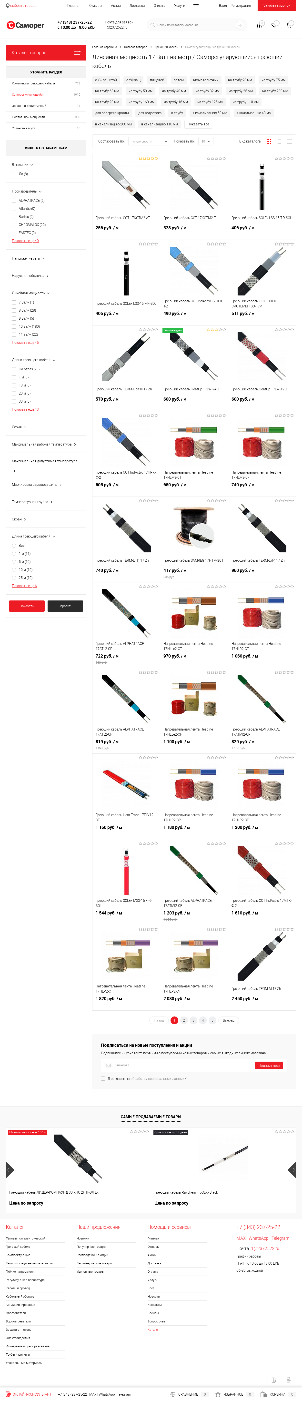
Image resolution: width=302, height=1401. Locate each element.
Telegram (281, 1238)
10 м (25, 385)
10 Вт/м (29, 326)
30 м (25, 401)
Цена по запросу (26, 1203)
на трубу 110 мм (246, 102)
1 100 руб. (194, 746)
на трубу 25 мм (241, 91)
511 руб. (262, 318)
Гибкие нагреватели (20, 1271)
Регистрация (241, 6)
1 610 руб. (262, 918)
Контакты (155, 1305)
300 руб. (165, 1203)
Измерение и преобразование (28, 1346)
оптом (179, 80)
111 (77, 106)
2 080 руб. (194, 1003)
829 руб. (262, 746)
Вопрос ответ (157, 1321)
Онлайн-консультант (28, 1394)
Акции (116, 6)
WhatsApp (259, 1238)
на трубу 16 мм (176, 102)
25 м (26, 578)
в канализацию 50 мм (209, 113)
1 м (24, 377)
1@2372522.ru (265, 1248)
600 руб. (194, 404)
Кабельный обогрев (20, 1296)
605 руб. (126, 489)
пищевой (157, 80)
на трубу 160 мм (141, 102)
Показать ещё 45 (25, 343)
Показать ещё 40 (25, 241)
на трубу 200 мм (275, 91)
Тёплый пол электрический (25, 1238)
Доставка (137, 6)
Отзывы (95, 6)
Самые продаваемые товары (151, 1116)
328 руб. (194, 232)
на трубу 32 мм (207, 91)
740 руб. (262, 489)
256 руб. (126, 232)
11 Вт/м (28, 334)
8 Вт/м (27, 310)
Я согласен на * (147, 1079)
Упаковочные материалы (24, 1363)
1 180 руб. (194, 832)
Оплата (159, 6)
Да (23, 174)
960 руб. (262, 575)
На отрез (29, 369)
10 (78, 128)
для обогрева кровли (112, 113)
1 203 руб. (194, 918)
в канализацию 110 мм (159, 124)
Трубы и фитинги (18, 1354)
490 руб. (194, 318)
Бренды (153, 1313)
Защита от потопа (18, 1329)
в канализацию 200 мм (113, 124)
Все (21, 546)
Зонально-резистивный (29, 106)
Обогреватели (16, 1313)
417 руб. (194, 575)
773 (77, 83)
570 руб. (126, 404)
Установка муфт (23, 128)
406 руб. (262, 232)
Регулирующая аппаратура (25, 1280)
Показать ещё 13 (25, 409)
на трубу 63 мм (107, 91)
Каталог (153, 1329)
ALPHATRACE (32, 201)
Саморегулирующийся (28, 94)
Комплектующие (18, 1255)
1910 (76, 94)
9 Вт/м (26, 318)
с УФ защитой (106, 80)
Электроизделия (18, 1338)
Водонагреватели (18, 1321)
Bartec (26, 217)
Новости (154, 1296)
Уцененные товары (90, 1271)
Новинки (83, 1238)
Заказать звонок (276, 5)
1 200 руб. (262, 832)
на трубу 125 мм (210, 102)
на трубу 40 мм (174, 91)
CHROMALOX (32, 225)
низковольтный (206, 80)
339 (77, 117)
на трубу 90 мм (240, 80)
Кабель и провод (18, 1288)
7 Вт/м (26, 302)
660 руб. (194, 489)
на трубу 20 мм (107, 102)
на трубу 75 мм (273, 80)
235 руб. (238, 1203)
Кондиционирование (20, 1305)
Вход (223, 6)
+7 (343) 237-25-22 (72, 1394)
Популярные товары (91, 1247)
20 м (25, 393)
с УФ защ (133, 80)
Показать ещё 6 (24, 586)
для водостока (150, 113)
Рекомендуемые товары (94, 1263)
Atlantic (27, 209)
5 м (25, 562)
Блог (151, 1288)
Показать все (198, 124)
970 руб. (194, 661)
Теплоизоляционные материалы (29, 1263)
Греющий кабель (18, 1247)
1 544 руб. (126, 918)
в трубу (177, 113)
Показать (27, 606)
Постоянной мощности (28, 117)
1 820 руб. (126, 1003)
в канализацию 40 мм (254, 113)
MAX (241, 1238)
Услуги (179, 6)
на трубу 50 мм (140, 91)
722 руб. (126, 661)
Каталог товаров (46, 53)
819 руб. (126, 746)
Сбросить (65, 606)
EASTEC (27, 233)
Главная (74, 6)
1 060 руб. (262, 661)
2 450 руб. (262, 1003)
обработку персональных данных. (158, 1079)
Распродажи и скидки (92, 1255)
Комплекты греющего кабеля (33, 83)
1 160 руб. (126, 832)
